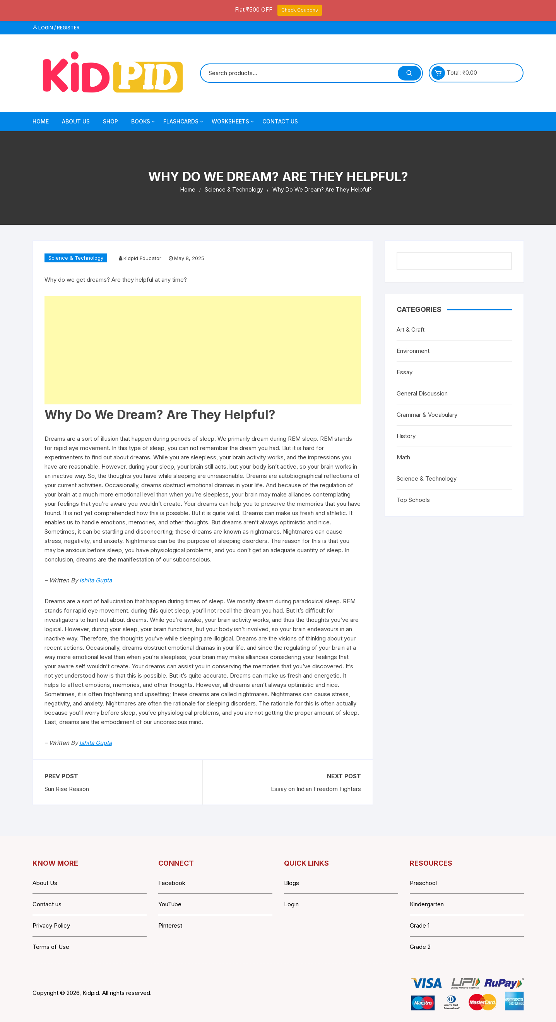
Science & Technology (75, 258)
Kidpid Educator (142, 258)
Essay (404, 372)
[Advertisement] (202, 350)
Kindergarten (427, 904)
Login (291, 904)
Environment (413, 350)
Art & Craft (410, 329)
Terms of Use (51, 946)
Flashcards (183, 121)
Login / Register (56, 28)
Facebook (171, 883)
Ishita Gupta (95, 580)
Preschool (423, 883)
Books (143, 121)
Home (41, 121)
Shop (110, 121)
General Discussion (422, 393)
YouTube (169, 904)
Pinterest (170, 925)
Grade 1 (419, 925)
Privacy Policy (51, 925)
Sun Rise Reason (66, 789)
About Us (76, 121)
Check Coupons (299, 10)
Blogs (291, 883)
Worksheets (233, 121)
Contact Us (280, 121)
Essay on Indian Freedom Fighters (316, 789)
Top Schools (413, 499)
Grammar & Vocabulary (427, 414)
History (406, 436)
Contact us (47, 904)
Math (403, 457)
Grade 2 (420, 946)
